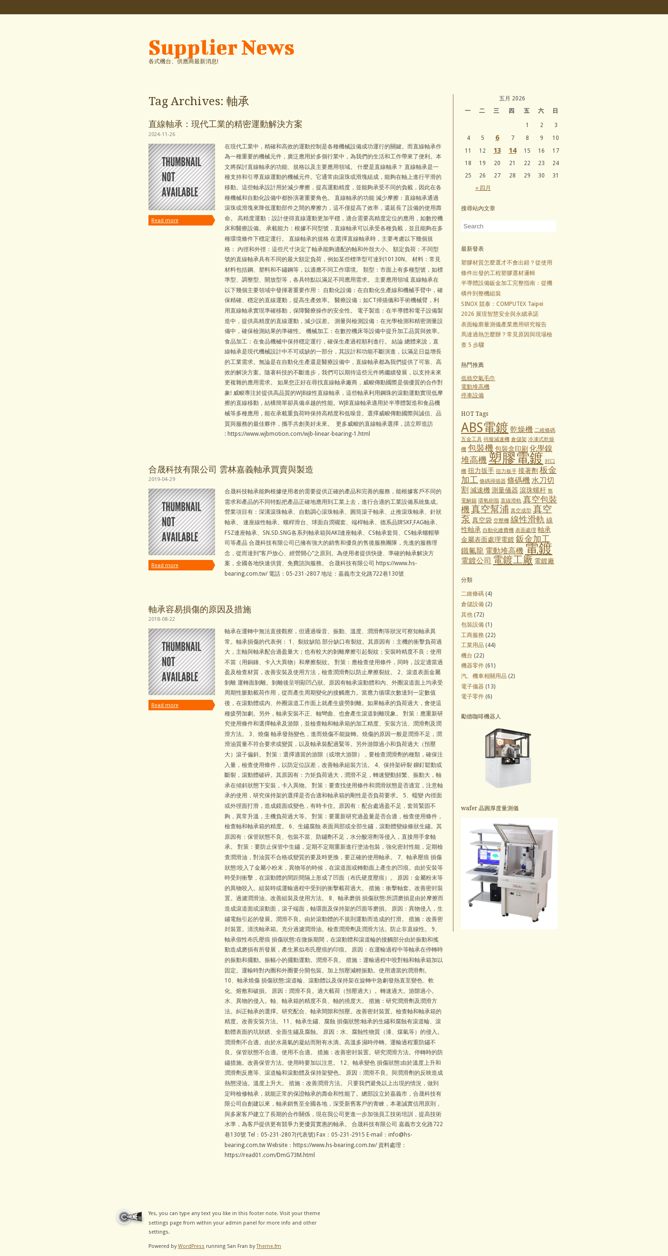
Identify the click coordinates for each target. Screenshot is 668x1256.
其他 (466, 614)
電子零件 (472, 696)
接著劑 (528, 470)
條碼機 (518, 480)
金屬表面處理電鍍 (487, 539)
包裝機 (480, 448)
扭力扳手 (481, 470)
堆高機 (474, 460)
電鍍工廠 (513, 560)
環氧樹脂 (488, 501)
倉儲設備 (472, 604)
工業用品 (472, 645)
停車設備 (472, 395)
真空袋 (482, 520)
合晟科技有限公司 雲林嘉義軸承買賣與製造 (231, 469)
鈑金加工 (533, 539)
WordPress (191, 1246)
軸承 (544, 529)
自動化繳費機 (498, 530)
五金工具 (471, 439)
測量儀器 (504, 490)
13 (497, 150)
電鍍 (538, 548)
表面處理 (525, 530)
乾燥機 (521, 429)
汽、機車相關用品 (484, 676)
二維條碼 (544, 430)
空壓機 (501, 521)
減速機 (480, 490)
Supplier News (221, 47)
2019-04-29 (161, 479)
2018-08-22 (161, 619)
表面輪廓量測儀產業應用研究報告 (504, 324)
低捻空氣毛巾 (478, 378)
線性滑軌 (528, 519)
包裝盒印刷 (511, 448)
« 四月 (483, 188)
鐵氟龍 (472, 550)
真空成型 (521, 511)
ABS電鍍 (485, 427)
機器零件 (472, 665)
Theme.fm (268, 1246)
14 (512, 150)
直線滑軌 (511, 501)
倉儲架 (519, 439)
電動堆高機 (475, 386)
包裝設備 (472, 624)
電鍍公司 (476, 560)
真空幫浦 (490, 509)
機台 (466, 655)
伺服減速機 (496, 439)
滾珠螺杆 (533, 490)
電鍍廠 (544, 561)
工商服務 (472, 635)
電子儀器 (472, 686)
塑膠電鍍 (515, 458)
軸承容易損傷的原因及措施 (199, 609)
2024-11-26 (161, 134)
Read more (164, 220)
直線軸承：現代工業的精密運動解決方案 (225, 124)
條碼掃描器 (493, 481)
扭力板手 (506, 471)
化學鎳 (541, 448)
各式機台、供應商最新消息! (183, 61)
